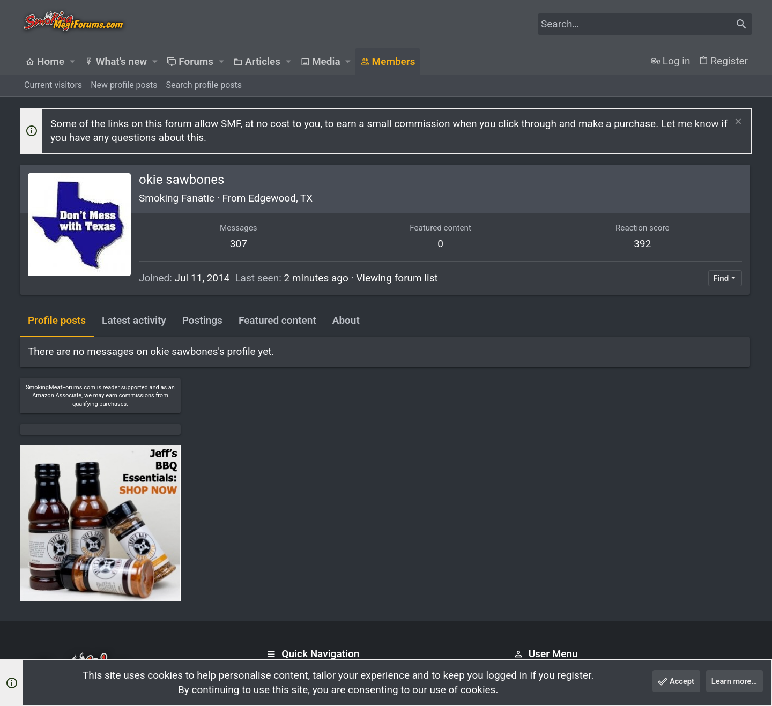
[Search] (645, 24)
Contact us (287, 566)
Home (278, 524)
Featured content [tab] (277, 320)
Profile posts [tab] (57, 320)
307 (210, 243)
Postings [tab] (202, 320)
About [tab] (346, 320)
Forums (280, 545)
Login (524, 524)
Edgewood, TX (280, 198)
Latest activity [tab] (134, 320)
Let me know (690, 123)
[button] (72, 61)
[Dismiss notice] (737, 122)
